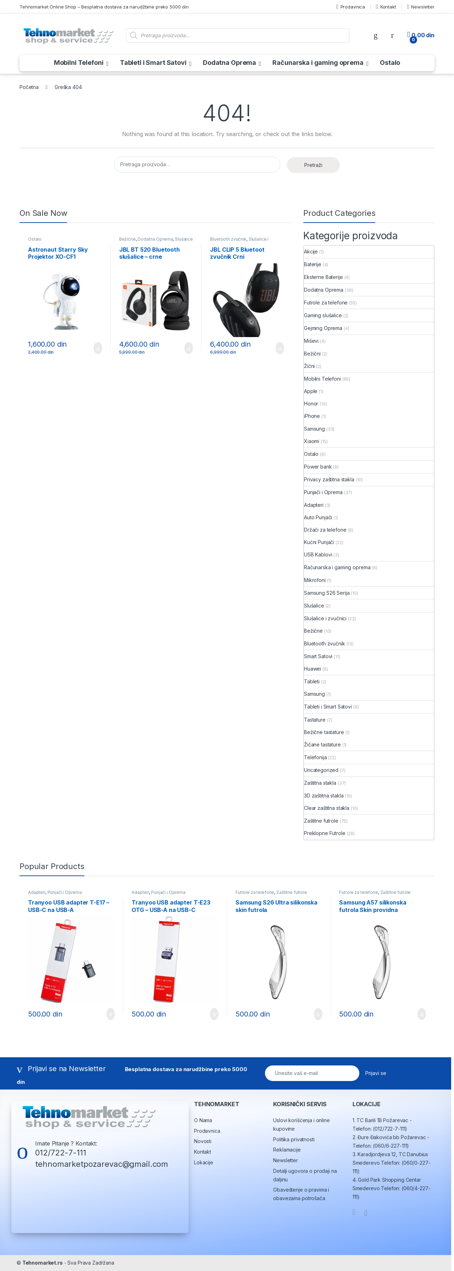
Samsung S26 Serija (326, 593)
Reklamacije (286, 1150)
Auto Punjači (318, 517)
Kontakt (386, 7)
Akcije (311, 251)
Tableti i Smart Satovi (153, 62)
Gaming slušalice (323, 315)
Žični (309, 366)
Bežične (127, 239)
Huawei (312, 669)
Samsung (314, 429)
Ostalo (390, 62)
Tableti (312, 681)
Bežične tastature (324, 732)
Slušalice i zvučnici (325, 618)
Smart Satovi (318, 656)
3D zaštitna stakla (323, 796)
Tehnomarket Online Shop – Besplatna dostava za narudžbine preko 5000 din (104, 7)
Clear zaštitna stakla (326, 808)
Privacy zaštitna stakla (329, 479)
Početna (29, 87)
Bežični (312, 354)
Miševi (311, 341)
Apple (310, 391)
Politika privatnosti (293, 1139)
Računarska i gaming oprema (317, 62)
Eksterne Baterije (323, 277)
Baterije (312, 264)
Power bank (318, 467)
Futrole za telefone (326, 302)
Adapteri (313, 505)
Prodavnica (350, 7)
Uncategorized (321, 770)
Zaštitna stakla (320, 783)
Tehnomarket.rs (42, 1263)
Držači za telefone (325, 530)
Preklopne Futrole (324, 833)
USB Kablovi (318, 554)
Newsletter (420, 7)
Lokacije (203, 1162)
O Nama (203, 1120)
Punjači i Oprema (323, 492)
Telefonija (315, 757)
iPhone (312, 416)
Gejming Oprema (323, 328)
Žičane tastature (322, 744)
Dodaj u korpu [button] (98, 348)
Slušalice (314, 606)
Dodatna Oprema (229, 62)
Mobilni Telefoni (79, 62)
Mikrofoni (315, 580)
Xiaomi (311, 441)
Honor (311, 404)
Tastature (315, 720)
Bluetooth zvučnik (228, 239)
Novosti (202, 1141)
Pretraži (313, 165)
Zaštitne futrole (321, 821)
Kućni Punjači (319, 542)
